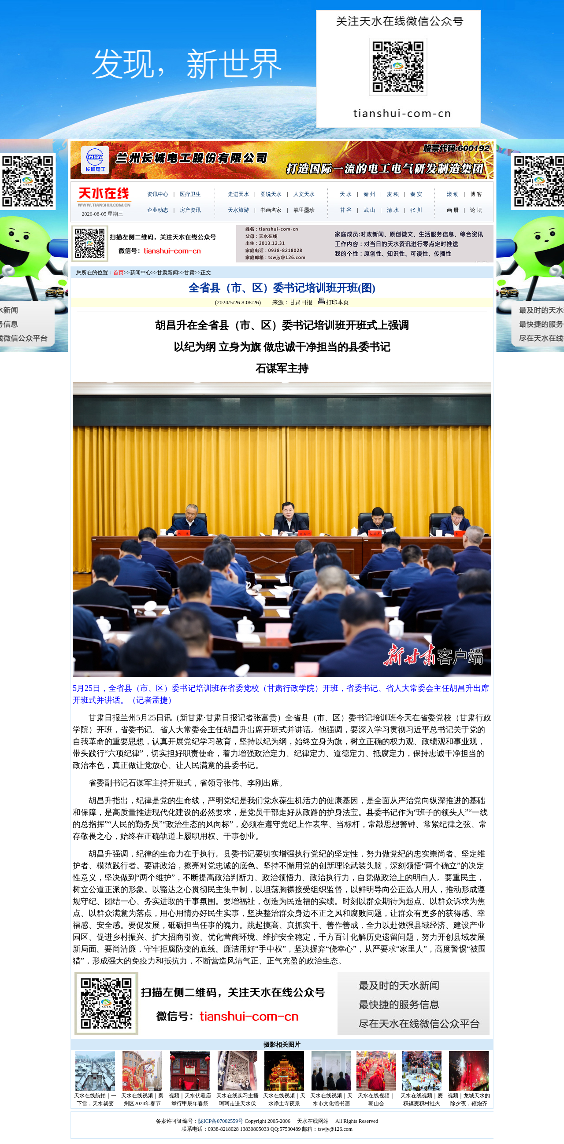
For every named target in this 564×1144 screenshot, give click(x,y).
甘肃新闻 (167, 272)
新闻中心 (140, 272)
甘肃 (189, 272)
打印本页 (333, 302)
